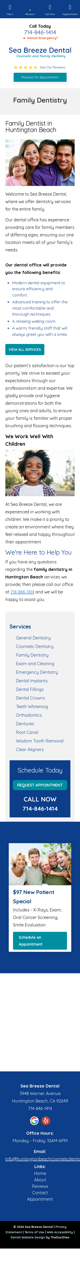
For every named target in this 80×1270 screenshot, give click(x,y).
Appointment (40, 1199)
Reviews (40, 1186)
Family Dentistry (32, 655)
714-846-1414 (40, 32)
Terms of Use (34, 1232)
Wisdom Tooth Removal (40, 741)
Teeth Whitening (32, 706)
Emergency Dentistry (37, 672)
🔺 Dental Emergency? (40, 38)
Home (40, 1173)
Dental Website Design (28, 1237)
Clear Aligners (30, 749)
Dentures (25, 723)
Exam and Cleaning (35, 663)
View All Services (25, 349)
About (40, 1179)
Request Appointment (40, 785)
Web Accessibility (60, 1232)
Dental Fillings (30, 689)
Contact (40, 1192)
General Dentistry (33, 637)
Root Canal (27, 732)
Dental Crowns (30, 698)
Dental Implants (32, 680)
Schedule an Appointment (30, 941)
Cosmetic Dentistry (35, 646)
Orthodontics (29, 715)
